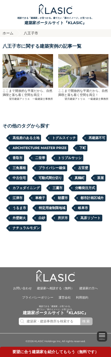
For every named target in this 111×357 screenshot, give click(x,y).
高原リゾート (90, 218)
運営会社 (64, 298)
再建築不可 (96, 138)
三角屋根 (19, 168)
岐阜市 (83, 208)
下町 (82, 148)
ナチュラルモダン (26, 228)
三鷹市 (58, 188)
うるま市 (19, 208)
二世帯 (40, 158)
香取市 (18, 158)
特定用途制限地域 (52, 208)
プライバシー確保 (52, 168)
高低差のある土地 (26, 138)
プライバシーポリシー (37, 298)
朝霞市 (63, 198)
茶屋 (100, 178)
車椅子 (40, 198)
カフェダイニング (26, 188)
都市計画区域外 (92, 198)
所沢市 (63, 218)
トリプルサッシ (70, 158)
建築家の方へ (88, 288)
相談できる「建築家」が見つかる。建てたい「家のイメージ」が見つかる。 (55, 21)
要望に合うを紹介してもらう (55, 351)
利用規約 (82, 298)
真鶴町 (80, 178)
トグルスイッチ (64, 138)
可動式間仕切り (50, 178)
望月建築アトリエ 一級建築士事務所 (31, 99)
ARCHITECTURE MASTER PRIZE (40, 148)
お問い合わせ (22, 288)
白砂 (41, 218)
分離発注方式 (85, 188)
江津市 (18, 198)
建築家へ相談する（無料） (55, 288)
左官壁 (83, 168)
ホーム (8, 33)
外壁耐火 (19, 218)
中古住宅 (19, 178)
